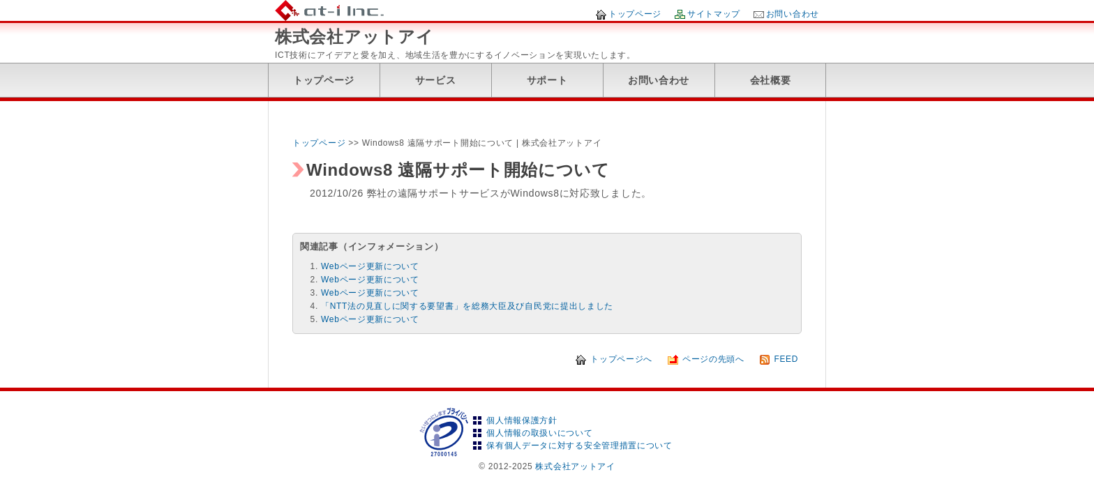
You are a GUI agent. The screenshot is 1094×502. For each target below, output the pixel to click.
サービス (435, 80)
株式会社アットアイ (354, 36)
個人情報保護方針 (521, 420)
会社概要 (770, 80)
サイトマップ (713, 14)
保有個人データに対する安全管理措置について (579, 445)
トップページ (634, 14)
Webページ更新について (370, 266)
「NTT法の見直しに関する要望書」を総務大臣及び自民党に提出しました (467, 306)
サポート (547, 80)
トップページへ (621, 359)
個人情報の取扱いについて (539, 433)
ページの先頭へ (713, 359)
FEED (786, 359)
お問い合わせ (792, 14)
